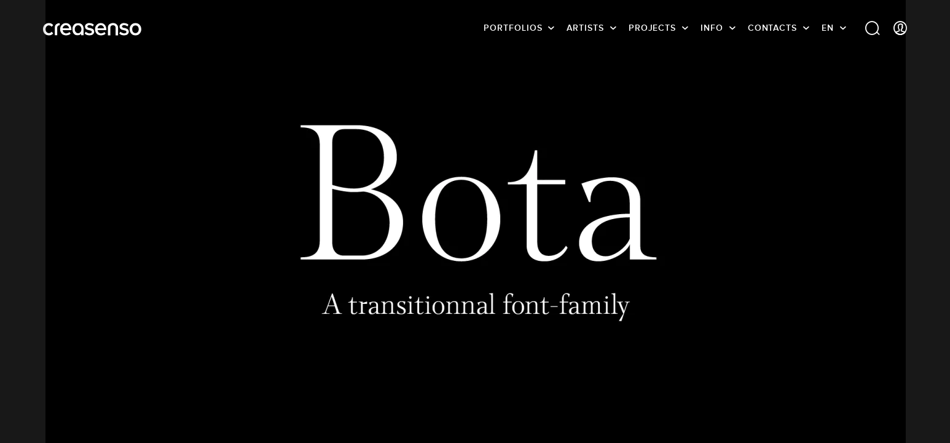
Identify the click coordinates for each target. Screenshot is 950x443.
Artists (585, 28)
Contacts (772, 28)
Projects (652, 28)
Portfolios (513, 28)
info (712, 28)
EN (828, 28)
